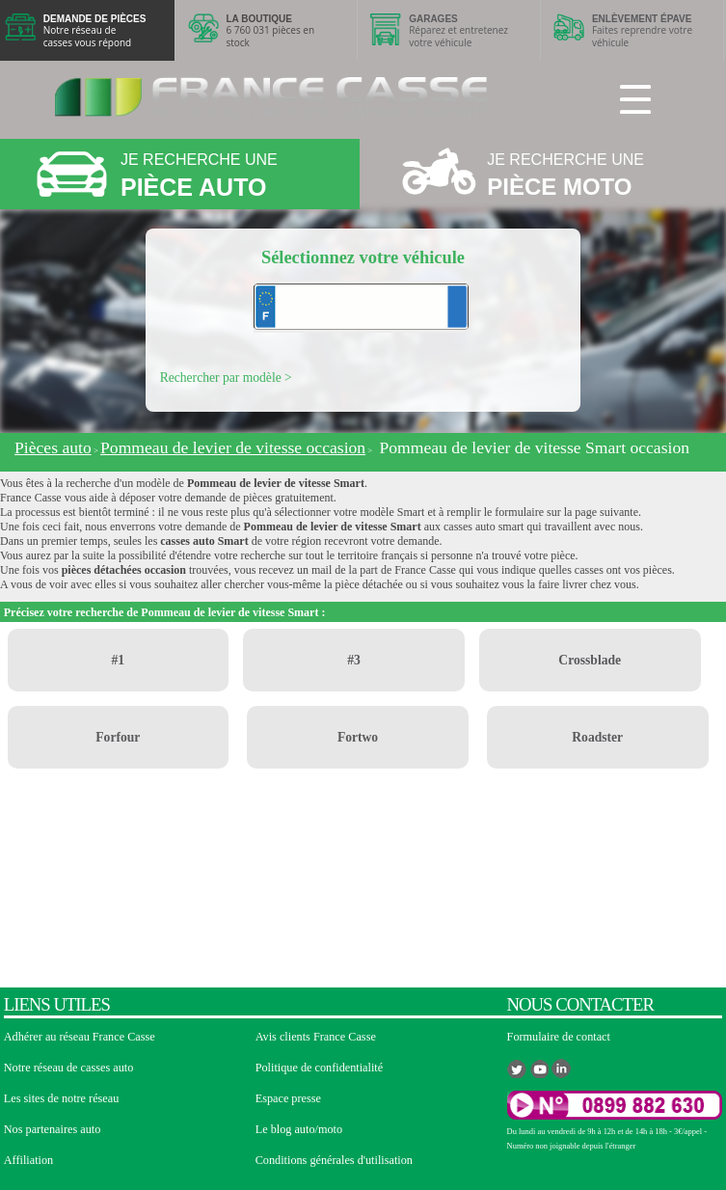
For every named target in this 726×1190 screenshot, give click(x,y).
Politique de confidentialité (319, 1067)
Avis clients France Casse (315, 1036)
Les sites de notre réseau (62, 1098)
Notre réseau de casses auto (69, 1067)
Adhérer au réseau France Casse (79, 1036)
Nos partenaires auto (52, 1129)
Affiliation (28, 1160)
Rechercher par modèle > (226, 377)
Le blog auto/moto (298, 1129)
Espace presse (288, 1098)
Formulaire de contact (558, 1036)
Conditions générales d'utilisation (334, 1160)
